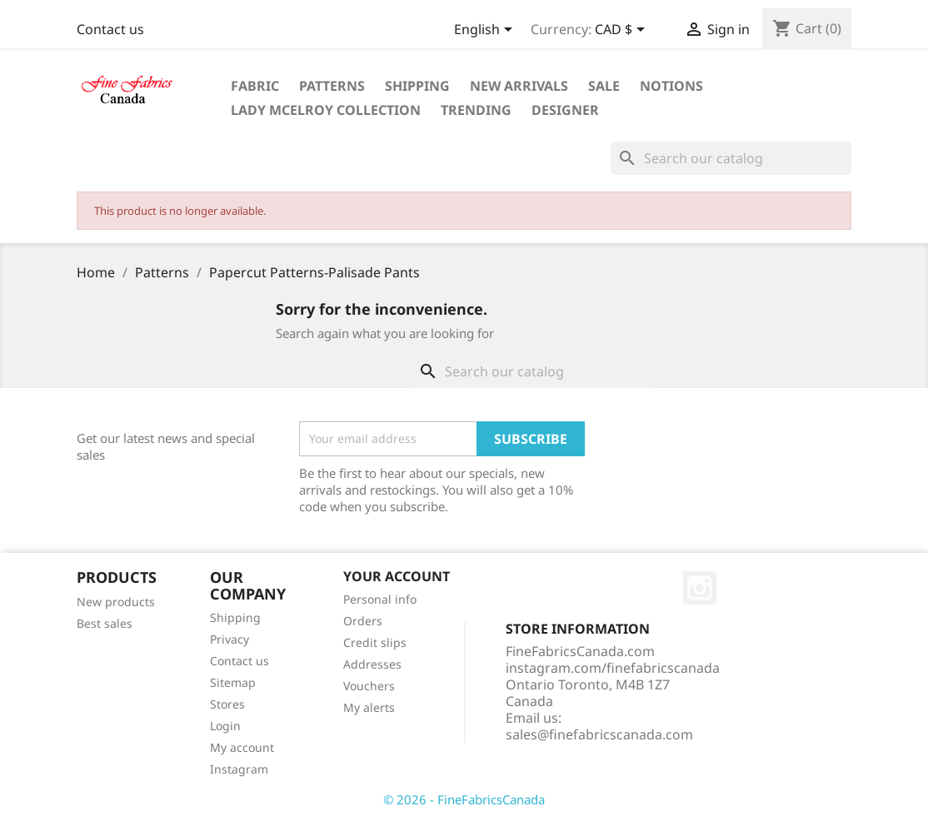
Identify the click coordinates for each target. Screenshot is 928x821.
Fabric (255, 86)
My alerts (369, 707)
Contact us (110, 29)
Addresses (372, 664)
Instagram (239, 769)
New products (116, 602)
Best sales (104, 623)
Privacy (229, 639)
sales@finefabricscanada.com (599, 734)
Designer (565, 110)
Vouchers (369, 686)
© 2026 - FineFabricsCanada (464, 799)
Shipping (417, 86)
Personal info (380, 599)
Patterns (332, 86)
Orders (362, 621)
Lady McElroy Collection (326, 110)
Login (225, 726)
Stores (227, 704)
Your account (396, 576)
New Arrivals (519, 86)
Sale (604, 86)
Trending (476, 110)
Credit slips (375, 642)
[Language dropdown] (486, 31)
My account (242, 747)
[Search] (731, 158)
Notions (671, 86)
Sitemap (233, 682)
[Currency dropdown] (623, 31)
